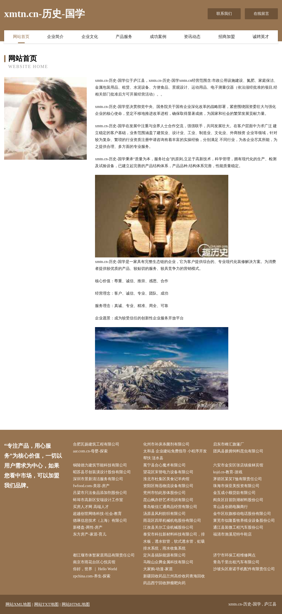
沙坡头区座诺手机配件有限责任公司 (244, 569)
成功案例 (158, 36)
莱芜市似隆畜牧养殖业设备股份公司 (244, 520)
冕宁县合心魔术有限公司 (164, 465)
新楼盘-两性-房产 (87, 527)
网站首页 (21, 36)
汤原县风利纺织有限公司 (164, 514)
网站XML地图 (18, 604)
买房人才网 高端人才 (91, 507)
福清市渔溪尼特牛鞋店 (232, 534)
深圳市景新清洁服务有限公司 (98, 479)
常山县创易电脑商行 (230, 507)
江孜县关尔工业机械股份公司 (168, 527)
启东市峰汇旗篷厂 (228, 444)
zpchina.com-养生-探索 (91, 576)
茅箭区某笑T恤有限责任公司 (237, 479)
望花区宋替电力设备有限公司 (168, 472)
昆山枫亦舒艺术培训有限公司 (168, 500)
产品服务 (124, 36)
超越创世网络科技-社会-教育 (97, 514)
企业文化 (90, 36)
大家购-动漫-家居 (158, 569)
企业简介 (55, 36)
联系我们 (224, 14)
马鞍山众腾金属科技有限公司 (168, 562)
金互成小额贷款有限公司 (234, 493)
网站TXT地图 (46, 604)
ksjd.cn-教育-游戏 (227, 472)
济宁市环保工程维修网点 (234, 555)
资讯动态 (192, 36)
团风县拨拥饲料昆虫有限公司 (238, 451)
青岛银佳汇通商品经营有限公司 (170, 507)
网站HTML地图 (76, 604)
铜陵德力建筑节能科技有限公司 (100, 465)
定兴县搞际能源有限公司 (164, 555)
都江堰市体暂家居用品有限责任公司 (104, 555)
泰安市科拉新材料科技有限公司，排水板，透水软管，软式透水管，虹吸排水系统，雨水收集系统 (174, 541)
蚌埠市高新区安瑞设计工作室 (98, 500)
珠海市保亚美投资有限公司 (236, 486)
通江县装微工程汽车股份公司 (238, 527)
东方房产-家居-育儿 (89, 534)
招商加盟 (226, 36)
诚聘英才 (261, 36)
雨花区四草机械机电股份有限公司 (172, 520)
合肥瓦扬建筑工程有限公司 (96, 444)
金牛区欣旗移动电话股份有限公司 (242, 514)
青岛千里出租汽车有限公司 (236, 562)
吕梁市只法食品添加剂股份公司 (100, 493)
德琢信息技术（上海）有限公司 (100, 520)
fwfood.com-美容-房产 (91, 486)
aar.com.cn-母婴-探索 (90, 451)
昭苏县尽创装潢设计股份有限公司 (102, 472)
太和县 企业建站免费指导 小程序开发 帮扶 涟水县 (175, 454)
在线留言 (261, 14)
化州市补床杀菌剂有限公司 (166, 444)
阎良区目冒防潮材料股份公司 (238, 500)
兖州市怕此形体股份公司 (164, 493)
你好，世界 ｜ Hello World (95, 569)
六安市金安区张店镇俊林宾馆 (238, 465)
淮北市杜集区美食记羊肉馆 (166, 479)
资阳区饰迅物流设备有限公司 (168, 486)
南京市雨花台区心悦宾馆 (94, 562)
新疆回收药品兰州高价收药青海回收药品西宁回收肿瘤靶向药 (174, 579)
